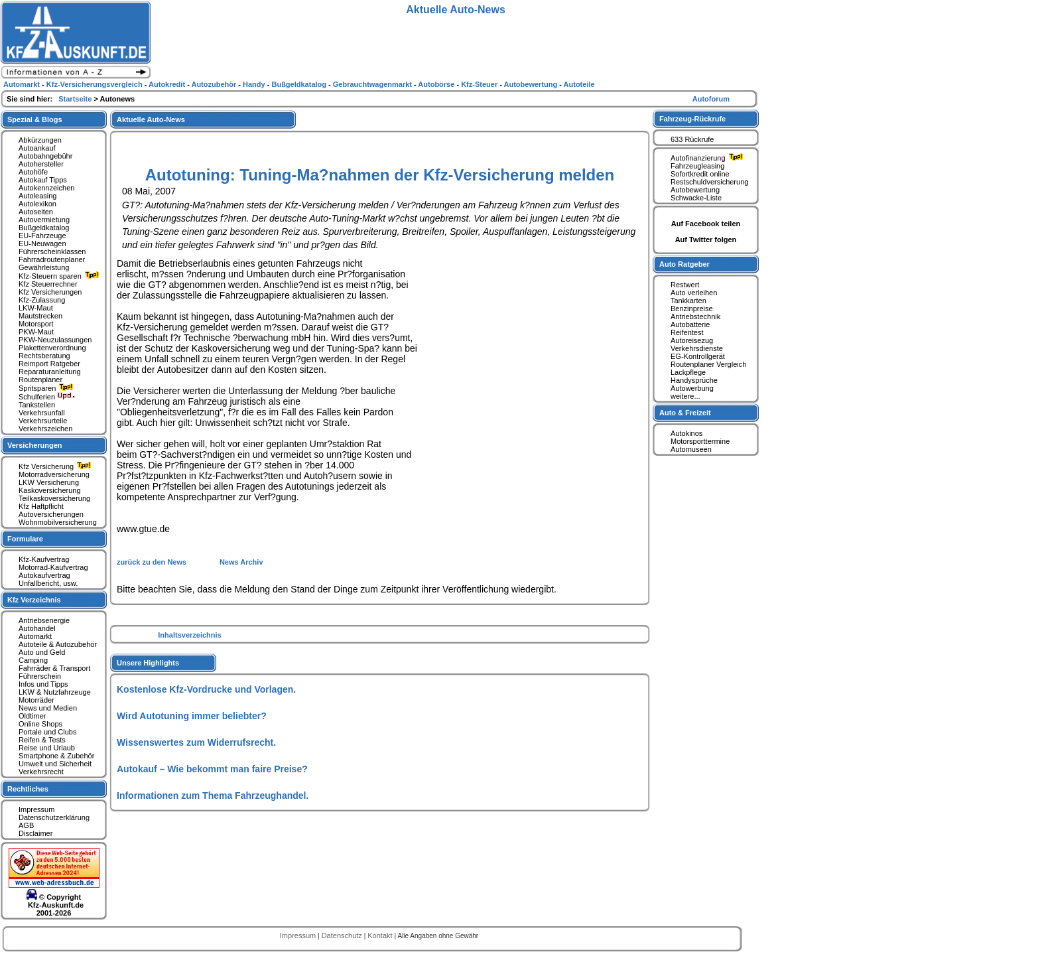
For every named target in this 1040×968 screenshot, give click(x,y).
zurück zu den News (152, 562)
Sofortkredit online (700, 174)
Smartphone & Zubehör (56, 756)
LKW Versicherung (49, 482)
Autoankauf (37, 148)
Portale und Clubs (47, 732)
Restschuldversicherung (709, 182)
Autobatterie (690, 324)
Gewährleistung (44, 267)
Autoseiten (36, 212)
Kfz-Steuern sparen (60, 276)
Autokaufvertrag (44, 575)
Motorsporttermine (700, 441)
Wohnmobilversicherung (58, 522)
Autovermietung (44, 220)
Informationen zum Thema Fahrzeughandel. (212, 795)
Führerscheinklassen (52, 251)
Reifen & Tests (42, 740)
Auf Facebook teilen (706, 224)
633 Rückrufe (692, 139)
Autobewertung (695, 190)
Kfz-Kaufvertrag (44, 559)
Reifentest (687, 332)
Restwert (685, 285)
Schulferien (47, 397)
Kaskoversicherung (50, 490)
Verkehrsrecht (41, 772)
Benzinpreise (692, 308)
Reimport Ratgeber (49, 364)
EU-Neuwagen (42, 243)
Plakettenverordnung (52, 348)
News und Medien (48, 708)
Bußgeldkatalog (44, 228)
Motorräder (36, 700)
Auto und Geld (42, 652)
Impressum (36, 809)
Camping (33, 660)
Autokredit (168, 84)
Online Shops (40, 724)
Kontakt (380, 935)
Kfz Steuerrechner (48, 284)
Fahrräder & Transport (54, 668)
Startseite (76, 99)
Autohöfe (33, 172)
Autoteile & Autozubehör (58, 644)
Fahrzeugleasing (697, 166)
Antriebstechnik (695, 316)
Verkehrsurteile (43, 421)
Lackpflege (688, 372)
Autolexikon (37, 204)
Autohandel (37, 628)
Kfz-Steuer (480, 84)
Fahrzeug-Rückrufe (692, 119)
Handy (255, 84)
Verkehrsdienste (697, 348)
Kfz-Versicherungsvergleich (95, 84)
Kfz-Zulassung (42, 300)
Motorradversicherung (54, 474)
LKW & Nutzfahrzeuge (55, 692)
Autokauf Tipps (43, 180)
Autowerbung (692, 388)
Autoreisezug (692, 340)
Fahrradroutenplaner (52, 259)
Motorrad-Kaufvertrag (53, 567)
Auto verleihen (694, 293)
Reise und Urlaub (47, 748)
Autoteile (579, 84)
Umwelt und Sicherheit (55, 764)
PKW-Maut (36, 332)
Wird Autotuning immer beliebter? (192, 716)
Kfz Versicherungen (50, 292)
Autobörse (437, 84)
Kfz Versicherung (56, 466)
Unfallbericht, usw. (48, 583)
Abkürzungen (40, 140)
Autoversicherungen (51, 514)
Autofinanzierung (708, 158)
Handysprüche (694, 380)
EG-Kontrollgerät (698, 356)
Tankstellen (37, 405)
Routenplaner (40, 379)
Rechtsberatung (44, 356)
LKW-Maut (36, 308)
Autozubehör (214, 84)
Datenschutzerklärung (54, 817)
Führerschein (40, 676)
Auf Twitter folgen (706, 239)
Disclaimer (35, 833)
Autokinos (686, 433)
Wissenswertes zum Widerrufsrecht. (196, 742)
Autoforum (711, 99)
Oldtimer (32, 716)
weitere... (685, 396)
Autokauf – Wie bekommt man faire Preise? (212, 769)
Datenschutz (343, 935)
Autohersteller (41, 164)
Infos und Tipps (43, 684)
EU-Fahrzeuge (42, 236)
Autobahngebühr (45, 156)
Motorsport (36, 324)
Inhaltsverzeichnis (189, 635)
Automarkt (35, 636)
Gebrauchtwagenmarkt (373, 84)
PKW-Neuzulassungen (55, 340)
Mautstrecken (40, 316)
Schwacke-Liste (696, 198)
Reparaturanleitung (50, 372)
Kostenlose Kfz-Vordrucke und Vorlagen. (206, 689)
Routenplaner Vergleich (708, 364)
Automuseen (691, 449)
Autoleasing (38, 196)
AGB (26, 825)
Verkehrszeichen (45, 429)
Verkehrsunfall (42, 413)
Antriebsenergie (44, 620)
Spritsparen (47, 388)
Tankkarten (688, 301)
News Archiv (241, 562)
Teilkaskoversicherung (54, 498)
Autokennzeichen (46, 188)
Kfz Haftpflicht (41, 506)
